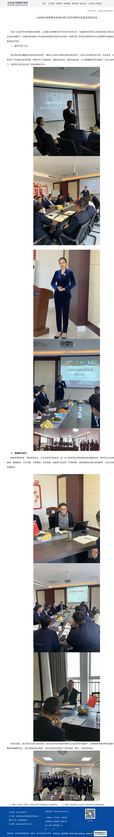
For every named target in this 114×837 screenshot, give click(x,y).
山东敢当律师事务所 (104, 10)
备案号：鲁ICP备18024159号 (40, 833)
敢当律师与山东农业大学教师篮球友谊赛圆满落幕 (87, 804)
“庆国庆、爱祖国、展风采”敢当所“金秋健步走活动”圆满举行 (37, 804)
